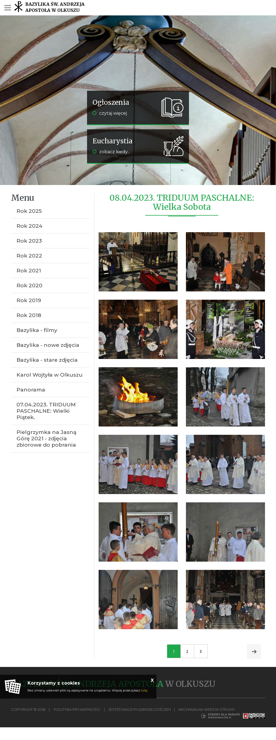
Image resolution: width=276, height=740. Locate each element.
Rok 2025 (29, 211)
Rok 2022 (29, 256)
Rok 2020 (29, 285)
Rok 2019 (29, 300)
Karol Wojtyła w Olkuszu (50, 375)
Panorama (31, 390)
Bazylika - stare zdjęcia (47, 360)
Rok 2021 (29, 270)
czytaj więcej (110, 113)
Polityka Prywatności (77, 709)
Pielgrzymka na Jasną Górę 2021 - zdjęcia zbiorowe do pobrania (46, 438)
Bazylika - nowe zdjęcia (48, 345)
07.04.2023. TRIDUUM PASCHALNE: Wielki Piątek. (46, 410)
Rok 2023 (29, 241)
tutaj (144, 690)
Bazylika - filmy (37, 330)
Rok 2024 (29, 226)
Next (254, 651)
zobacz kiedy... (111, 151)
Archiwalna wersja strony (206, 709)
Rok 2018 (29, 315)
